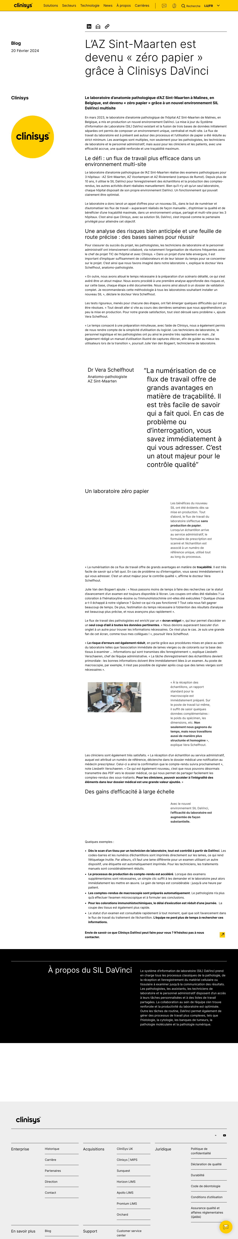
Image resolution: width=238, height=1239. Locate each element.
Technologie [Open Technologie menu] (89, 6)
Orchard (122, 1214)
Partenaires (53, 1171)
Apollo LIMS (125, 1192)
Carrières (142, 6)
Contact (164, 6)
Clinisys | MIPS (127, 1160)
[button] (191, 5)
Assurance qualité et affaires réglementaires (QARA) (207, 1212)
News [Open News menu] (108, 6)
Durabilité (197, 1175)
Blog (16, 43)
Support (174, 6)
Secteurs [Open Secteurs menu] (69, 6)
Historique (52, 1149)
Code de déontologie (205, 1186)
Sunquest (123, 1171)
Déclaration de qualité (206, 1164)
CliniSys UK (125, 1149)
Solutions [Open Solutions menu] (51, 6)
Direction (51, 1181)
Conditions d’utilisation (207, 1197)
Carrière (50, 1160)
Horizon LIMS (126, 1181)
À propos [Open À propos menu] (124, 6)
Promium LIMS (127, 1203)
